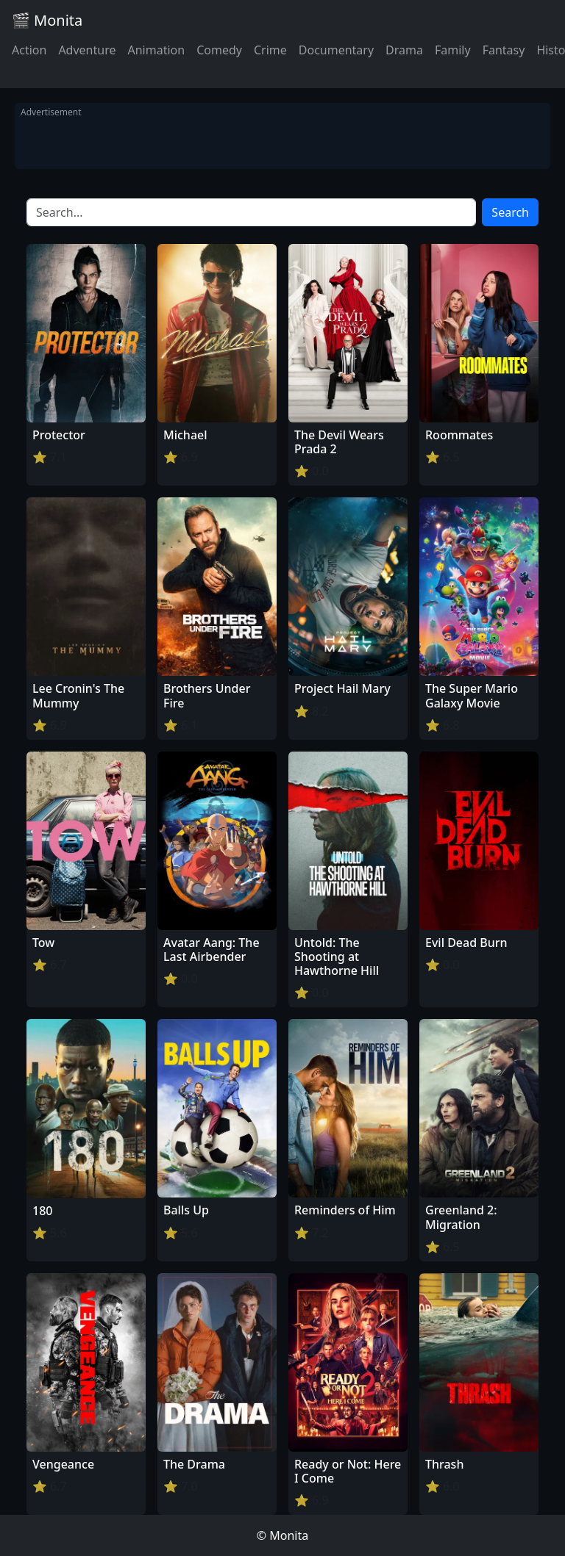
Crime (270, 50)
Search (510, 212)
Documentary (336, 50)
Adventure (87, 50)
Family (453, 50)
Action (29, 50)
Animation (156, 50)
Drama (404, 50)
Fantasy (504, 50)
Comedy (219, 50)
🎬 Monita (47, 20)
